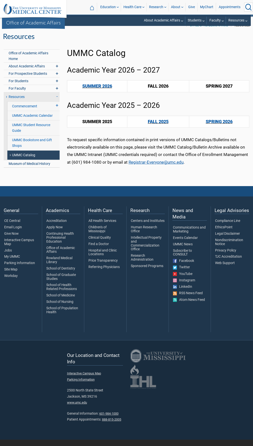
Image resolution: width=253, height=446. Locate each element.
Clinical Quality (99, 244)
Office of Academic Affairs (33, 22)
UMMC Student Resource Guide (31, 134)
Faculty (215, 20)
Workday (11, 282)
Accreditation (56, 227)
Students (195, 20)
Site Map (10, 276)
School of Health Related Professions (61, 293)
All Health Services (102, 227)
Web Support (225, 269)
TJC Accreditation (228, 263)
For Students (18, 87)
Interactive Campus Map (19, 248)
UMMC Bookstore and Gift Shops (32, 149)
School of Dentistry (60, 275)
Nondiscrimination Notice (229, 248)
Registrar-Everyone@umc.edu (156, 168)
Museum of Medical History (29, 170)
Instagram (184, 287)
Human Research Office (144, 236)
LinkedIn (182, 293)
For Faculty (17, 95)
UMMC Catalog (23, 161)
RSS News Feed (188, 300)
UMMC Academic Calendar (32, 122)
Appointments (229, 7)
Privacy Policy (225, 257)
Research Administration (142, 264)
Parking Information (19, 269)
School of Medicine (60, 302)
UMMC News (183, 251)
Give (191, 7)
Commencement (24, 113)
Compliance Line (227, 227)
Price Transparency (103, 267)
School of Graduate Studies (61, 283)
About (175, 7)
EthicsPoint (224, 234)
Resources (236, 20)
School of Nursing (59, 308)
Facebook (183, 267)
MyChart (206, 7)
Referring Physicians (104, 273)
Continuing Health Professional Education (60, 244)
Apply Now (54, 234)
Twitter (181, 274)
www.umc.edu (77, 409)
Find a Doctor (98, 250)
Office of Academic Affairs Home (28, 62)
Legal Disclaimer (227, 240)
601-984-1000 (108, 420)
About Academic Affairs (162, 20)
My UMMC (12, 263)
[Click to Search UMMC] (248, 7)
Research (156, 7)
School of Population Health (62, 317)
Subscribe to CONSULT (182, 259)
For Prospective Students (28, 80)
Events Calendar (185, 244)
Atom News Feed (189, 306)
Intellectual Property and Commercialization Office (146, 250)
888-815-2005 (111, 426)
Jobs (8, 257)
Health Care (132, 7)
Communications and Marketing (189, 236)
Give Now (11, 240)
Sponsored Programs (147, 272)
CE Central (12, 227)
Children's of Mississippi (97, 236)
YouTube (182, 280)
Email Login (13, 234)
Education (108, 7)
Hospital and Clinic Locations (102, 259)
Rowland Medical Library (59, 267)
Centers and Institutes (148, 227)
